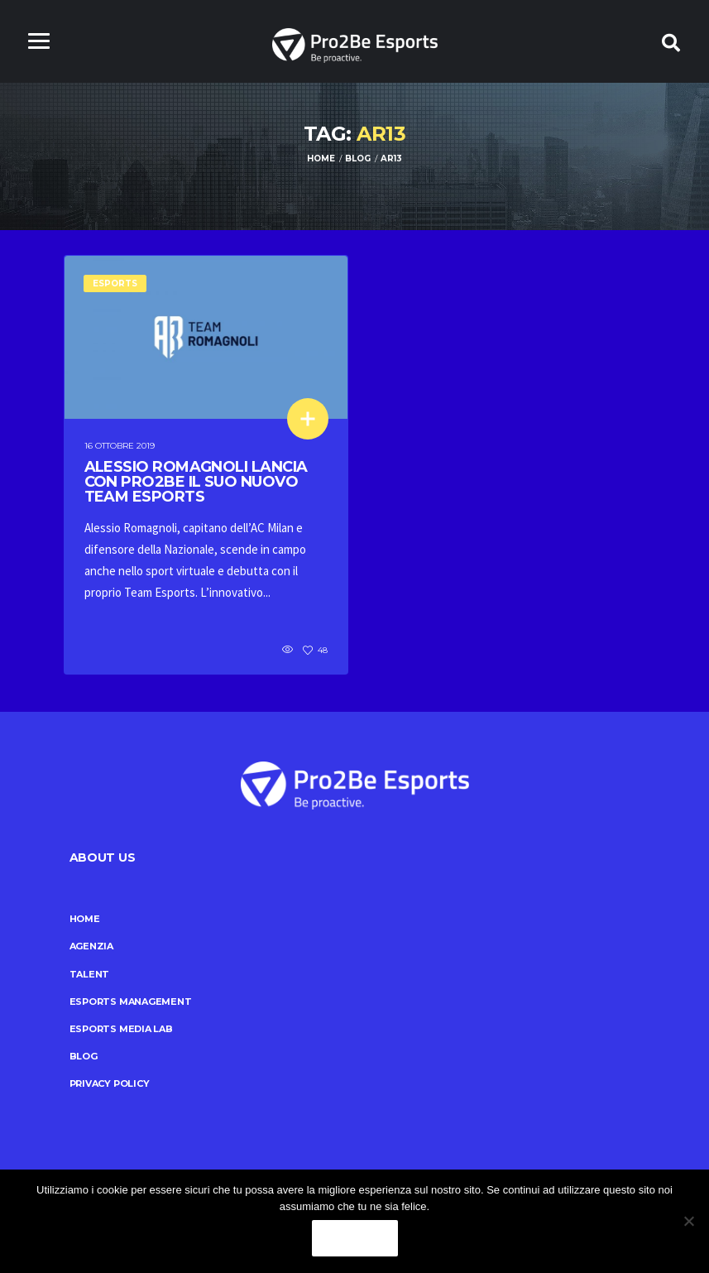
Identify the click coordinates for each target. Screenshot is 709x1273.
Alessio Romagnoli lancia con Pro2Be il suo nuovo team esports (196, 482)
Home (84, 919)
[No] (688, 1221)
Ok (354, 1238)
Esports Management (130, 1001)
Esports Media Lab (121, 1029)
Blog (83, 1056)
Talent (89, 974)
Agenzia (91, 946)
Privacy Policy (109, 1083)
